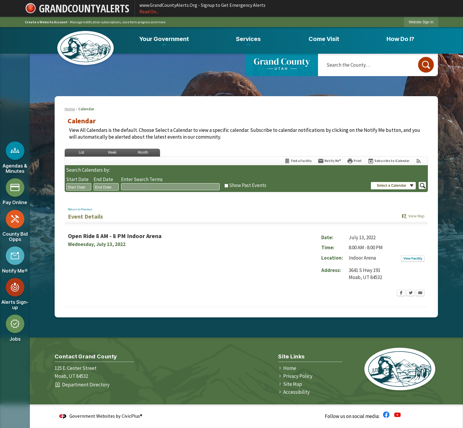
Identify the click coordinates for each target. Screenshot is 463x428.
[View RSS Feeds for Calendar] (418, 161)
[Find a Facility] (298, 161)
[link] (421, 22)
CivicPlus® (132, 416)
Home (70, 108)
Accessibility (296, 392)
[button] (426, 65)
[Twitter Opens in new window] (410, 293)
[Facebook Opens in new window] (401, 293)
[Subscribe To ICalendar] (389, 161)
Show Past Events (247, 185)
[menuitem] (164, 40)
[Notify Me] (329, 161)
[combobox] (78, 187)
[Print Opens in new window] (354, 161)
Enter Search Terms (142, 179)
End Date (103, 179)
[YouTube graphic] (397, 414)
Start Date (77, 179)
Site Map (292, 384)
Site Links (291, 356)
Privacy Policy (297, 376)
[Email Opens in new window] (420, 293)
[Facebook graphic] (386, 414)
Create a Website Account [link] (46, 22)
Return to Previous (80, 209)
